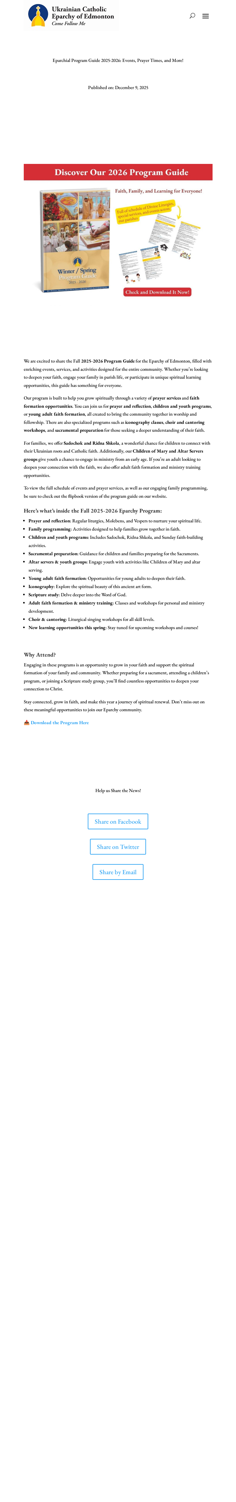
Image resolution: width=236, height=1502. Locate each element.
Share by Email (118, 872)
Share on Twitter (118, 847)
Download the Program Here (60, 722)
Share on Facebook (118, 821)
